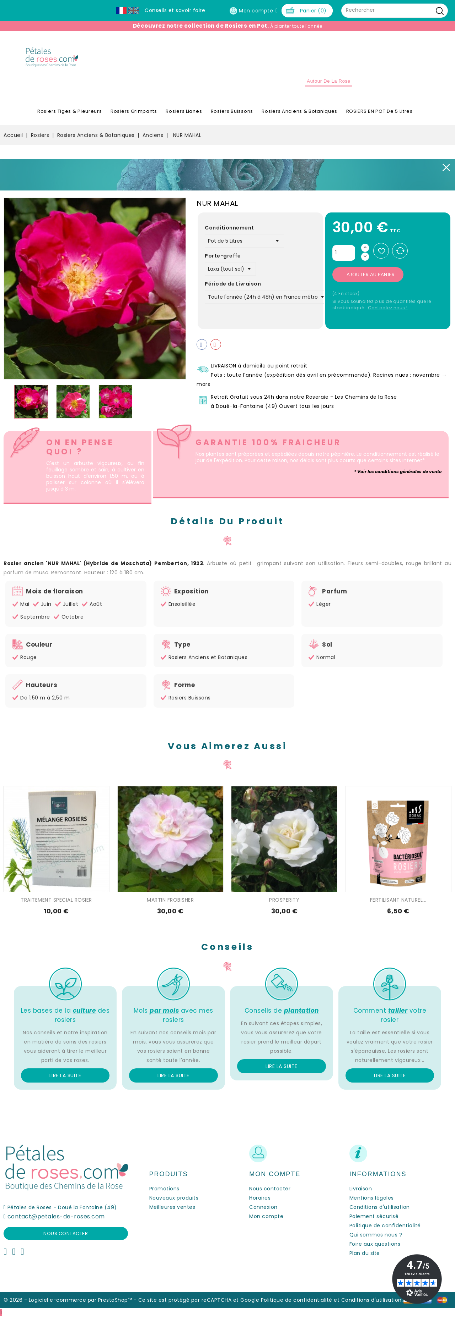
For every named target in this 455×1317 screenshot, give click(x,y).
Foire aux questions (375, 1243)
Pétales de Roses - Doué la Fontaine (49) (62, 1207)
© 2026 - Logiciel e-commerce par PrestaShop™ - (71, 1300)
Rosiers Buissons (232, 111)
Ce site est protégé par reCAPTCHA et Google (198, 1300)
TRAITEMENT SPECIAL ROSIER (56, 899)
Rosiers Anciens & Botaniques (299, 111)
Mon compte (266, 1216)
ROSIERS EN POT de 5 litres (379, 111)
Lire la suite (65, 1075)
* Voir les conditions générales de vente (397, 472)
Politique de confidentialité (385, 1225)
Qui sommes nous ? (375, 1234)
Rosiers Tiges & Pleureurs (69, 111)
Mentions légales (371, 1197)
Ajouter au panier (371, 274)
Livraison (360, 1188)
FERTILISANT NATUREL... (398, 899)
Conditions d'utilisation (379, 1207)
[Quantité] (343, 253)
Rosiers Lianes (184, 111)
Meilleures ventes (172, 1207)
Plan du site (364, 1253)
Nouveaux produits (174, 1197)
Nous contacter (65, 1233)
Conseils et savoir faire (175, 10)
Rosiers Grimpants (134, 111)
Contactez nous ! (388, 308)
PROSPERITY (284, 899)
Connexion (263, 1207)
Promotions (164, 1188)
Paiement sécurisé (374, 1216)
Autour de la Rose (328, 81)
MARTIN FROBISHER (170, 899)
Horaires (260, 1197)
